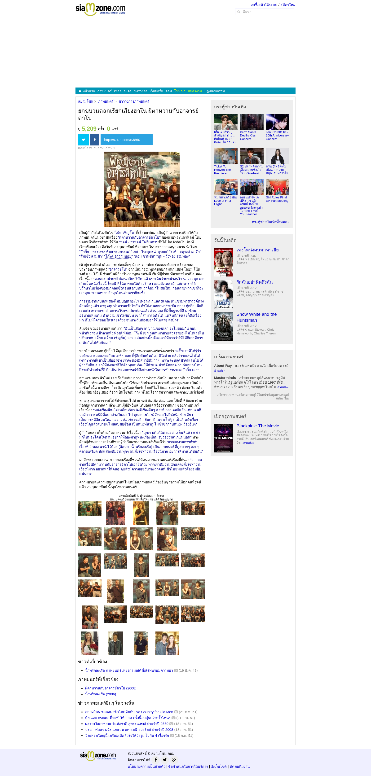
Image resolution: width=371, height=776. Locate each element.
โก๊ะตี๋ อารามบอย (118, 256)
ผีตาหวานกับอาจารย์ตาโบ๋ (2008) (111, 688)
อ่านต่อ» (219, 370)
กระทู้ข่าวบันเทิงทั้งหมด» (270, 222)
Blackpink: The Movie (258, 425)
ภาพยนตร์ (104, 91)
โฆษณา (180, 91)
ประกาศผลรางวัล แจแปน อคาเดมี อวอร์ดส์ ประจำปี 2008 (129, 730)
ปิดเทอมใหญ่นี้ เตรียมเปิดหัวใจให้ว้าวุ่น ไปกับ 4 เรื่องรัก (127, 735)
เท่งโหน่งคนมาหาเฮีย (258, 249)
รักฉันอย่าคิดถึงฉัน (255, 282)
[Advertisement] (185, 52)
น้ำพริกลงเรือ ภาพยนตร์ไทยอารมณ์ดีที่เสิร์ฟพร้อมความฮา (129, 670)
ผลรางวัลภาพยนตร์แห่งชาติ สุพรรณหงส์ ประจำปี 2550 (126, 724)
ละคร (128, 91)
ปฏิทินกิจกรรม (214, 91)
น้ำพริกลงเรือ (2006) (100, 694)
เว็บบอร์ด (156, 91)
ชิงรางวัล (140, 91)
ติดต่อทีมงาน (240, 766)
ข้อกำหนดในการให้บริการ (188, 766)
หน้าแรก (87, 91)
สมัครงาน (195, 91)
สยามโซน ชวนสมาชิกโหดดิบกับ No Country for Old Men (129, 712)
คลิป (168, 91)
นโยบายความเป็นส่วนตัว (146, 766)
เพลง (117, 91)
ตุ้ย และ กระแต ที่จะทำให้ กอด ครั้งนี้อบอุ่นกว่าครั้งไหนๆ (128, 718)
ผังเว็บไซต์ (219, 766)
